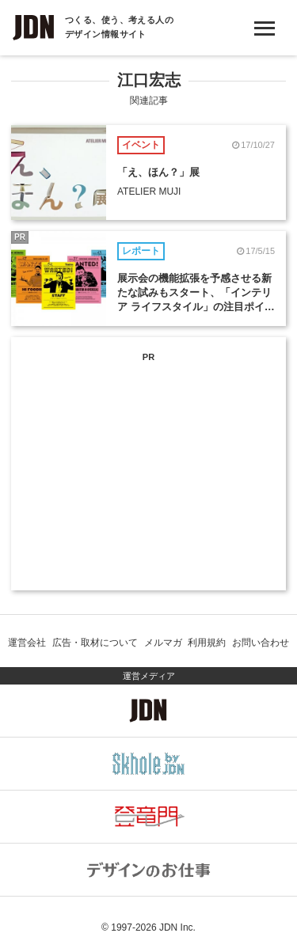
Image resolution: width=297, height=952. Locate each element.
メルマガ (163, 642)
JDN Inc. (177, 927)
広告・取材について (95, 642)
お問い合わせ (260, 642)
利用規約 (207, 642)
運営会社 (27, 642)
